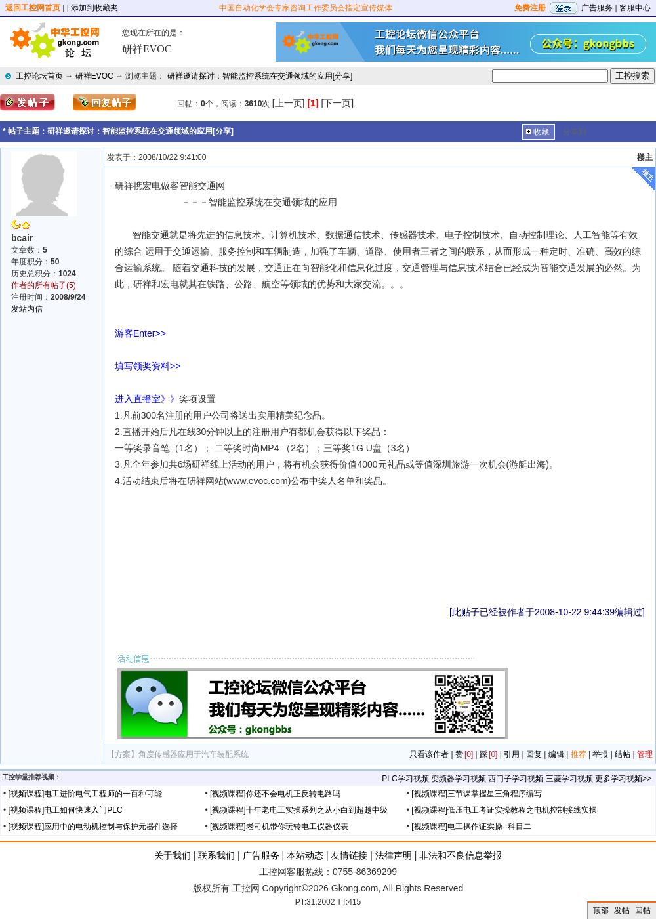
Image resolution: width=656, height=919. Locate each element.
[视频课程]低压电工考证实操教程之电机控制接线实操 (504, 810)
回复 (534, 754)
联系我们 (216, 855)
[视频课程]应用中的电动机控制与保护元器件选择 (93, 826)
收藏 (541, 131)
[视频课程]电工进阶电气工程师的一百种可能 (86, 793)
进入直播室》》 (147, 399)
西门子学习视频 (515, 778)
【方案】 (122, 754)
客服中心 (635, 7)
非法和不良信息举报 (460, 855)
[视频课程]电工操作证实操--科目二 (471, 826)
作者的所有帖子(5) (43, 285)
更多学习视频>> (623, 778)
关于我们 (172, 855)
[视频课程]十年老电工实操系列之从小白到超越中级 (299, 810)
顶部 (601, 910)
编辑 (556, 754)
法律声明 (393, 855)
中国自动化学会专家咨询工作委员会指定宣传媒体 (305, 7)
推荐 (578, 754)
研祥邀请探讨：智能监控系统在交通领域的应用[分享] (260, 76)
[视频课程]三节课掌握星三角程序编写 (476, 793)
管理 (645, 754)
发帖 (622, 910)
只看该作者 (429, 754)
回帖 (643, 910)
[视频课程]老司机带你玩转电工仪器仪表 (279, 826)
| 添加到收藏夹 (92, 7)
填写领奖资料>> (150, 366)
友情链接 (349, 855)
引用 (512, 754)
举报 (600, 754)
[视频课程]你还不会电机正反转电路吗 (275, 793)
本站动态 (305, 855)
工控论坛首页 (39, 76)
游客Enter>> (140, 333)
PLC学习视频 (405, 778)
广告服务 (597, 7)
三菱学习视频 (569, 778)
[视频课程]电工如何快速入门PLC (66, 810)
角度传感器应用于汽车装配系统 (193, 754)
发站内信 (27, 309)
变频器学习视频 (458, 778)
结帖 (622, 754)
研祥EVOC (94, 76)
